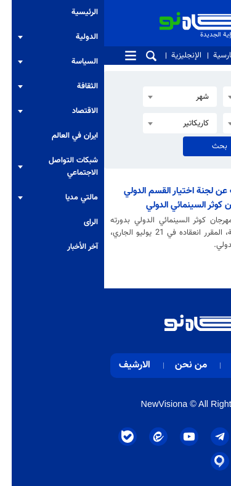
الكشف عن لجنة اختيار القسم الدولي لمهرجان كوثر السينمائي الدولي (85, 197)
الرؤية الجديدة (148, 14)
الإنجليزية (82, 55)
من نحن (197, 55)
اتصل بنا (159, 55)
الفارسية (122, 55)
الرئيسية (200, 365)
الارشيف (30, 365)
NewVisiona (60, 404)
